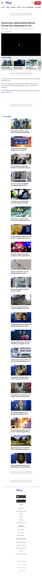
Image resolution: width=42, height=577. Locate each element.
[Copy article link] (10, 31)
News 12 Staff (4, 28)
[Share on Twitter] (8, 31)
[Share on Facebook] (5, 31)
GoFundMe (5, 90)
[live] (37, 3)
